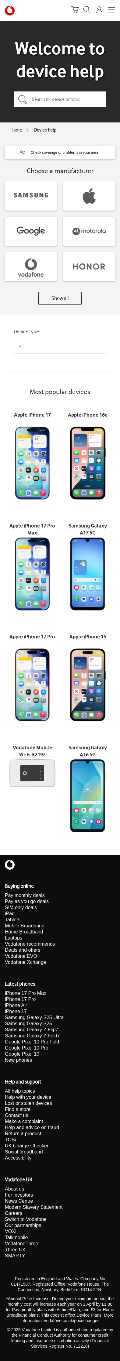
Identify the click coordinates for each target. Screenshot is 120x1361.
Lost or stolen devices (28, 1103)
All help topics (20, 1091)
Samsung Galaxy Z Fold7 (32, 1035)
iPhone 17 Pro (20, 999)
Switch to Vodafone (26, 1219)
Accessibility (18, 1157)
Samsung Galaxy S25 (28, 1023)
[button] (60, 152)
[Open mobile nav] (111, 10)
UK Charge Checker (26, 1145)
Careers (13, 1213)
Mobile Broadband (24, 925)
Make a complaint (24, 1121)
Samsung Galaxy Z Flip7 (31, 1029)
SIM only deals (21, 907)
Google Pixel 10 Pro (26, 1047)
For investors (19, 1195)
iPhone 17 (16, 1011)
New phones (18, 1060)
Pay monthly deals (25, 895)
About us (14, 1188)
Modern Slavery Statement (33, 1207)
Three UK (15, 1249)
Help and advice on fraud (32, 1127)
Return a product (23, 1133)
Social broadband (24, 1151)
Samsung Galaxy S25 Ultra (34, 1017)
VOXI (10, 1231)
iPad (10, 913)
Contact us (16, 1115)
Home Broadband (24, 931)
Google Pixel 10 (22, 1054)
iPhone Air (16, 1005)
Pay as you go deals (27, 901)
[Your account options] (99, 10)
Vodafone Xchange (25, 962)
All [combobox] (21, 346)
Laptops (13, 937)
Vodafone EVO (21, 956)
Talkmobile (16, 1237)
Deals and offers (22, 950)
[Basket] (75, 10)
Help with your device (28, 1097)
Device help (45, 130)
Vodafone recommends (30, 944)
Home (16, 130)
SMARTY (15, 1255)
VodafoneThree (21, 1243)
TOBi (10, 1139)
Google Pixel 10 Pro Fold (32, 1041)
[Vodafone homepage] (10, 10)
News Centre (19, 1201)
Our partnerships (23, 1225)
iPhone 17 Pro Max (25, 993)
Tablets (12, 919)
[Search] (87, 10)
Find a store (17, 1109)
